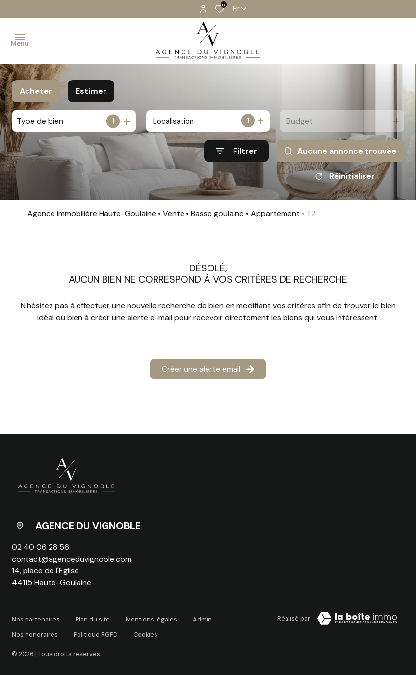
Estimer (91, 91)
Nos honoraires (35, 629)
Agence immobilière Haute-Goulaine (91, 217)
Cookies (145, 629)
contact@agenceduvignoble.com (71, 562)
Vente (173, 217)
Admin (202, 620)
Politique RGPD (96, 629)
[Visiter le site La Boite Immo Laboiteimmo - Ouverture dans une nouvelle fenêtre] (357, 622)
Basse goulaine (217, 217)
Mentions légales (151, 620)
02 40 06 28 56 (40, 550)
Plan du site (93, 620)
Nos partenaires (36, 620)
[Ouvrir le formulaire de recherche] (236, 151)
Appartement (275, 217)
